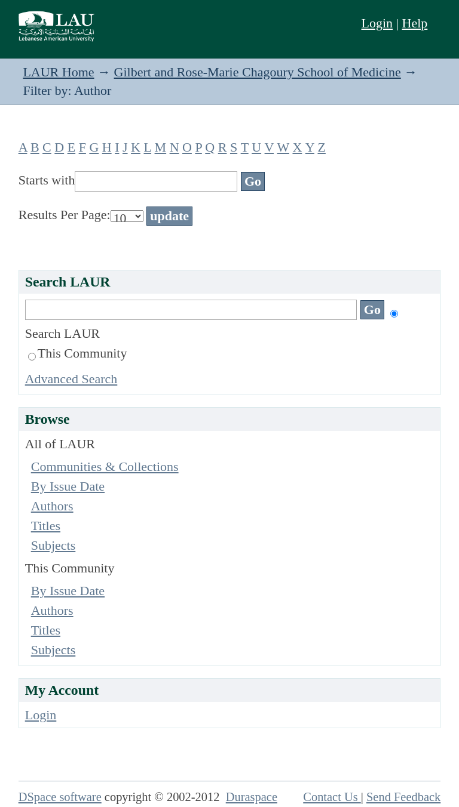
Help (415, 23)
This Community (77, 353)
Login (377, 23)
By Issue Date (68, 486)
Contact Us (332, 796)
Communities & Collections (105, 466)
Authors (52, 505)
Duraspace (251, 796)
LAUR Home (58, 71)
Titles (45, 525)
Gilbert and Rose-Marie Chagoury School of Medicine (257, 71)
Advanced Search (71, 378)
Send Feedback (403, 796)
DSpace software (60, 796)
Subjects (53, 545)
